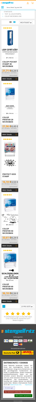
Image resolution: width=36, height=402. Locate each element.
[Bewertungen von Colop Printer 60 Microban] (7, 250)
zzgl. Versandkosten (13, 75)
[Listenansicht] (10, 22)
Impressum (28, 385)
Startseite (8, 12)
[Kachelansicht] (14, 22)
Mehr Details (7, 79)
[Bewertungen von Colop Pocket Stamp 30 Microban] (7, 28)
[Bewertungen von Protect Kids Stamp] (7, 139)
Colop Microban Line (13, 16)
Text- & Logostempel (13, 14)
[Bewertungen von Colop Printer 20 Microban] (7, 83)
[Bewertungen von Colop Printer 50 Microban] (7, 195)
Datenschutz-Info (15, 385)
